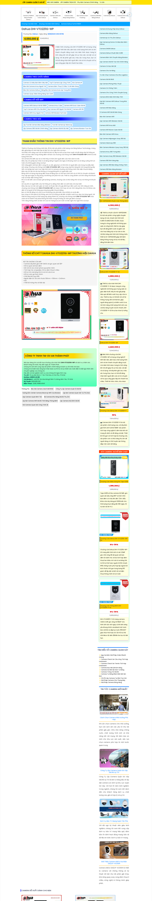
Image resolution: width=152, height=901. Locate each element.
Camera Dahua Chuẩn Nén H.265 (111, 53)
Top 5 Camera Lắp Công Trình (59, 83)
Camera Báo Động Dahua (109, 33)
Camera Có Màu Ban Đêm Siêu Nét (35, 83)
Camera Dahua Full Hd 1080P (71, 24)
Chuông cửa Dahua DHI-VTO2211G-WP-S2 (114, 539)
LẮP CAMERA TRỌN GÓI (68, 2)
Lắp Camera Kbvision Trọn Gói (80, 128)
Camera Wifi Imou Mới (107, 125)
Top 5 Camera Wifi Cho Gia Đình (34, 109)
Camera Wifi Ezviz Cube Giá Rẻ (74, 106)
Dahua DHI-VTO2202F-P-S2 (110, 272)
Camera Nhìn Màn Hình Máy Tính (111, 97)
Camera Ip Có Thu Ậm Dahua (110, 38)
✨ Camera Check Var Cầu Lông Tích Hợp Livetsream (113, 660)
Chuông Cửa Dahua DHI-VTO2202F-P (113, 411)
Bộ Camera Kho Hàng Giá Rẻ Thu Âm (57, 397)
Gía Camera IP (77, 83)
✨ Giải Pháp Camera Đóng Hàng (110, 682)
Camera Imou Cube (55, 106)
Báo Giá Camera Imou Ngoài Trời (34, 86)
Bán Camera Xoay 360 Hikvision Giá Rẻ (113, 156)
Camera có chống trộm (108, 88)
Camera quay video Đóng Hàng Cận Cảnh (38, 94)
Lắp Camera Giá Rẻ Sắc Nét (59, 128)
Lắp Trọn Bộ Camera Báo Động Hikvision (37, 125)
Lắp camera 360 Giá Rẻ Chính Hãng (35, 128)
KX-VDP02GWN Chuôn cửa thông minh (114, 201)
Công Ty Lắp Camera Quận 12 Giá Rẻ (68, 389)
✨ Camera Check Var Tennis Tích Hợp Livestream (112, 664)
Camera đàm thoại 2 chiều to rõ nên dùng (63, 86)
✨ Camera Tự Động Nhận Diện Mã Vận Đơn (112, 675)
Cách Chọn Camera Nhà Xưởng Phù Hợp (114, 718)
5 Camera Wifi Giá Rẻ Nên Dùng (111, 112)
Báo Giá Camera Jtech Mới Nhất (42, 389)
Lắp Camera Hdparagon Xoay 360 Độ (113, 139)
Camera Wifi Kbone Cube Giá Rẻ (111, 130)
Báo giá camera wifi (107, 117)
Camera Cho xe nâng (107, 71)
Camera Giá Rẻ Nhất (107, 79)
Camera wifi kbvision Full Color (56, 113)
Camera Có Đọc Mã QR (108, 66)
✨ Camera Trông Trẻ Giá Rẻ (109, 672)
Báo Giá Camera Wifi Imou (109, 134)
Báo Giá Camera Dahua (31, 90)
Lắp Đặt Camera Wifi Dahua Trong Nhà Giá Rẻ (113, 102)
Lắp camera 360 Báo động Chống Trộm (113, 165)
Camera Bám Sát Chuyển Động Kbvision (114, 57)
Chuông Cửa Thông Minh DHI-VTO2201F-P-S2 (111, 606)
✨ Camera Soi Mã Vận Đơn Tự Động (111, 670)
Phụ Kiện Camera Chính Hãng (87, 2)
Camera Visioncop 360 (108, 143)
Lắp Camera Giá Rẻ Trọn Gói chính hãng (114, 62)
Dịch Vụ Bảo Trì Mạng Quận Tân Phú (114, 821)
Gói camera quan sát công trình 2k (35, 405)
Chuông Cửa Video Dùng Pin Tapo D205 (114, 481)
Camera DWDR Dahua (107, 49)
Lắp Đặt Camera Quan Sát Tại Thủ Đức (76, 393)
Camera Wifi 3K (78, 109)
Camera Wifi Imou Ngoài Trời (33, 113)
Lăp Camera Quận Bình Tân (32, 397)
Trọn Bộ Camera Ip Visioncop (62, 125)
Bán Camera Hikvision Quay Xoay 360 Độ (114, 147)
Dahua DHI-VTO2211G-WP (38, 29)
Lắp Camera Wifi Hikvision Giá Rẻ (111, 121)
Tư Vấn (102, 2)
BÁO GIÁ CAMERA (53, 2)
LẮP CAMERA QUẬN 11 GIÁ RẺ (33, 2)
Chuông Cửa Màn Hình (29, 24)
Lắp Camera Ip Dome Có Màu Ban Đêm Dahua (113, 43)
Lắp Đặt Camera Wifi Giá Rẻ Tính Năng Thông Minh (40, 401)
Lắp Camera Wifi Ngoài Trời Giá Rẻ (59, 109)
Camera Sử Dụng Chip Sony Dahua (112, 29)
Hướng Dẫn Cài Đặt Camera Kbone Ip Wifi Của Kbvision (42, 393)
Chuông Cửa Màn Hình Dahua (49, 24)
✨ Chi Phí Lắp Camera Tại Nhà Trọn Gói (113, 678)
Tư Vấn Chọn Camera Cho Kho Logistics (114, 75)
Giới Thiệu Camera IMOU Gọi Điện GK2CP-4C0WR (114, 862)
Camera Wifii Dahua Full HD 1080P (35, 106)
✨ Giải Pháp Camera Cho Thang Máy (112, 680)
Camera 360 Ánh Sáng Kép (109, 161)
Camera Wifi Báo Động (108, 108)
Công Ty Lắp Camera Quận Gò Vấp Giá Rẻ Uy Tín (114, 771)
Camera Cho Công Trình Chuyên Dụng (113, 93)
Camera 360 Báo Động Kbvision (111, 169)
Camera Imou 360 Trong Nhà (110, 152)
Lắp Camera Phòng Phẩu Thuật (110, 84)
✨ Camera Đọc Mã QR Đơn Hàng (110, 668)
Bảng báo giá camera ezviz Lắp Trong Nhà (56, 90)
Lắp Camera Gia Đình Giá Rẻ (70, 401)
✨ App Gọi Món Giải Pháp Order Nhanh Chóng (112, 656)
